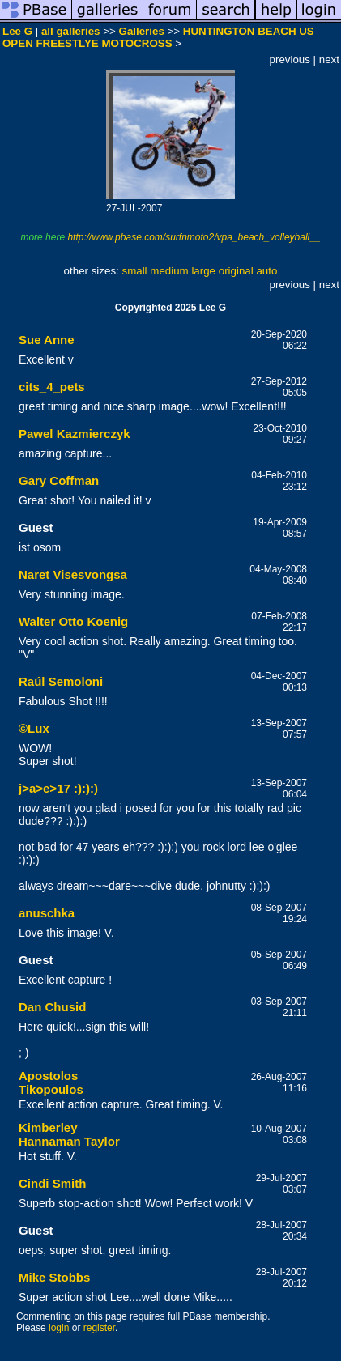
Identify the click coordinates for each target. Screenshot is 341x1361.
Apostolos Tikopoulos (51, 1082)
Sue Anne (47, 340)
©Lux (34, 728)
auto (266, 271)
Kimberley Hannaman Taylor (69, 1134)
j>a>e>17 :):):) (58, 788)
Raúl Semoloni (61, 681)
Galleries (141, 31)
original (236, 271)
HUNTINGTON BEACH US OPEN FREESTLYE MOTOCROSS (158, 37)
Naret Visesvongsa (73, 574)
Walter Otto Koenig (73, 621)
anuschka (47, 913)
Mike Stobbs (54, 1277)
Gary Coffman (59, 480)
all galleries (70, 31)
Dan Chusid (52, 1007)
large (203, 271)
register (99, 1327)
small (134, 271)
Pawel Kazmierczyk (74, 433)
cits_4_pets (52, 386)
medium (169, 271)
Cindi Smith (52, 1183)
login (59, 1327)
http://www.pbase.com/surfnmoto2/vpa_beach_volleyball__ (193, 237)
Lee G (17, 31)
